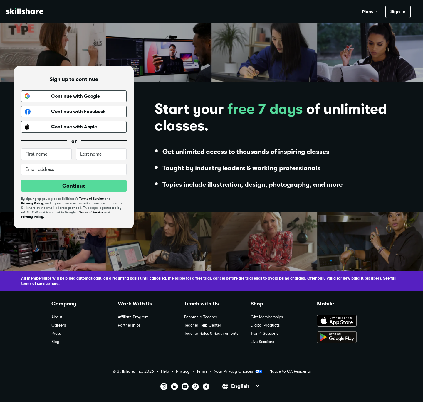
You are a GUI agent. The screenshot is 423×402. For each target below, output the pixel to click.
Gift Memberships (267, 317)
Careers (58, 325)
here (54, 283)
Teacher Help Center (202, 325)
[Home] (24, 12)
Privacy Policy (32, 203)
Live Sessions (262, 341)
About (56, 317)
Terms (202, 371)
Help (165, 371)
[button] (375, 10)
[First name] (46, 154)
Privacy (182, 371)
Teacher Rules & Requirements (211, 333)
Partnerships (129, 325)
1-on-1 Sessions (264, 333)
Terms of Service (91, 199)
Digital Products (265, 325)
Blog (55, 341)
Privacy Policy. (32, 217)
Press (56, 333)
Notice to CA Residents (290, 371)
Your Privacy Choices (238, 371)
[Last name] (101, 154)
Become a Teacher (200, 317)
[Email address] (74, 169)
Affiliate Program (133, 317)
